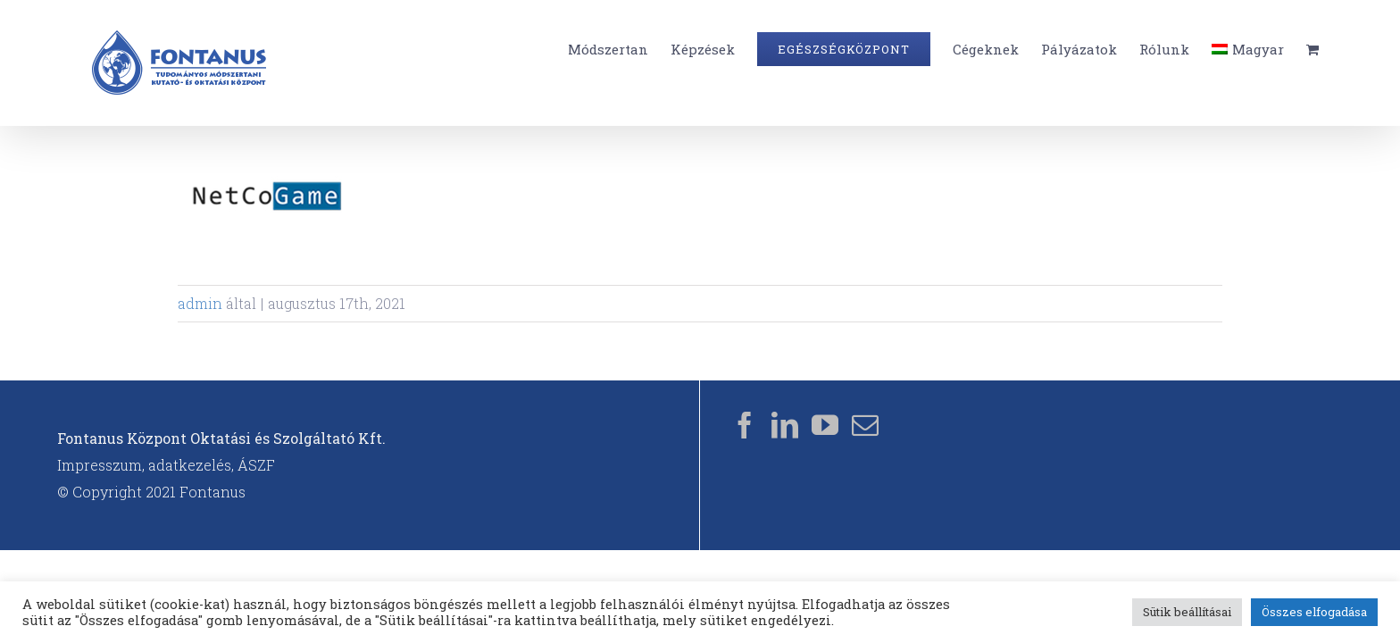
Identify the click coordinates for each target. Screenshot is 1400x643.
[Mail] (865, 425)
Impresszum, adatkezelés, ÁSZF (166, 464)
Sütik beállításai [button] (1187, 612)
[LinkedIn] (784, 425)
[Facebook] (744, 425)
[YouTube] (825, 425)
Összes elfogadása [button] (1314, 612)
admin (200, 303)
